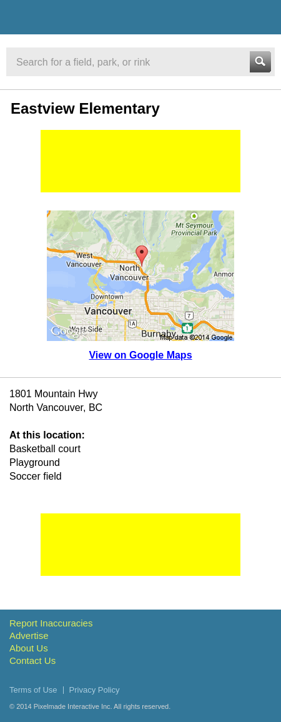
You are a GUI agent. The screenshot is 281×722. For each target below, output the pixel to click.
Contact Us (32, 660)
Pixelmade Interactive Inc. (73, 706)
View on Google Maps (140, 355)
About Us (28, 648)
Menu (260, 17)
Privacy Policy (94, 690)
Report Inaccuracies (50, 623)
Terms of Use (33, 690)
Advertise (29, 635)
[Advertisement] (140, 161)
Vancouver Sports (76, 19)
